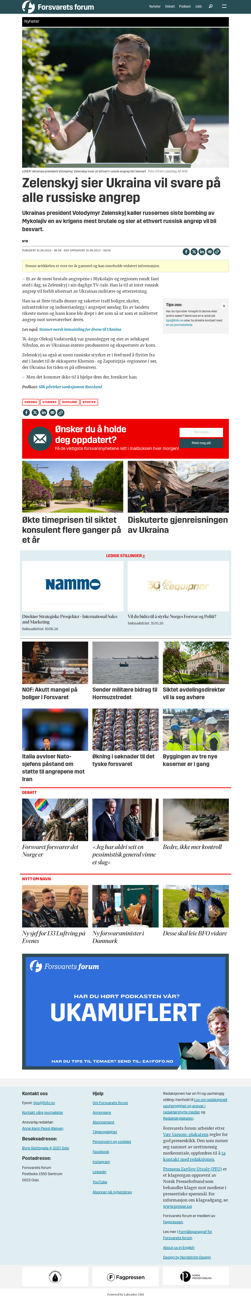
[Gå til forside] (58, 9)
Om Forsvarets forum (110, 1109)
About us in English (179, 1254)
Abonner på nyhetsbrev (112, 1198)
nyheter (89, 407)
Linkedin (99, 1178)
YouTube (100, 1188)
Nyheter (155, 9)
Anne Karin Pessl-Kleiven (42, 1135)
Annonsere (102, 1119)
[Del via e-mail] (210, 257)
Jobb (198, 9)
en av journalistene (179, 330)
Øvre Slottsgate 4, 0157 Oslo (45, 1154)
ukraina (30, 407)
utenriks (49, 407)
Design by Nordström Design (187, 1263)
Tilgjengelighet (105, 1138)
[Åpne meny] (224, 10)
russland (69, 407)
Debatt (170, 9)
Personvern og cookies (112, 1148)
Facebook (101, 1158)
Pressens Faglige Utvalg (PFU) (192, 1174)
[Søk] (211, 9)
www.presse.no (177, 1212)
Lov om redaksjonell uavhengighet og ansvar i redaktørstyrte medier (195, 1112)
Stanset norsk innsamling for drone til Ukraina (80, 335)
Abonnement (103, 1128)
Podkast (185, 9)
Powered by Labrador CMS (125, 1300)
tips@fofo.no (175, 326)
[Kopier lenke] (217, 257)
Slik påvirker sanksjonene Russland (70, 392)
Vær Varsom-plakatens (185, 1140)
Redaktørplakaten (178, 1124)
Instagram (101, 1168)
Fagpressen (173, 1228)
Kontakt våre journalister (42, 1119)
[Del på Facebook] (186, 257)
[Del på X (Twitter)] (194, 257)
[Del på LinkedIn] (202, 257)
